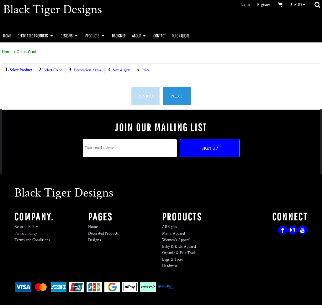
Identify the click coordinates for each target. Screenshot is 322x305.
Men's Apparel (173, 233)
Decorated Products (103, 233)
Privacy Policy (25, 233)
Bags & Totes (172, 259)
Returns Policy (26, 227)
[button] (299, 5)
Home (7, 51)
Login (245, 5)
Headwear (169, 266)
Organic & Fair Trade (179, 253)
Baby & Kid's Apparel (179, 246)
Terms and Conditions (32, 240)
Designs (94, 240)
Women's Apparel (176, 240)
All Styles (169, 227)
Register (263, 5)
